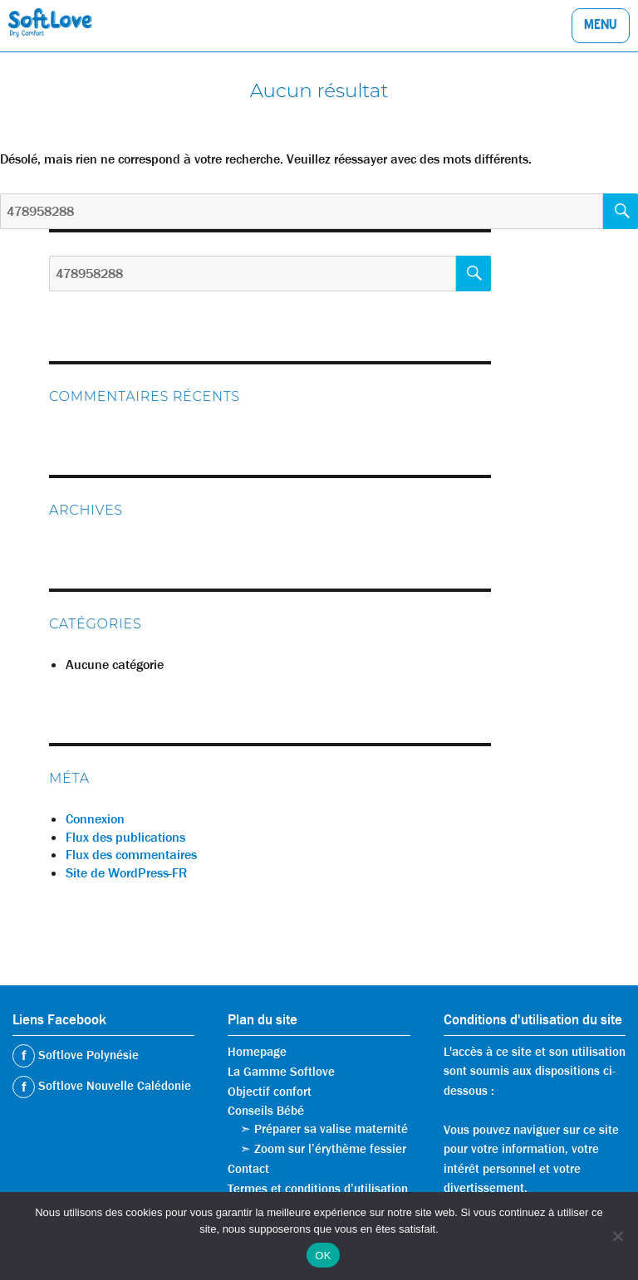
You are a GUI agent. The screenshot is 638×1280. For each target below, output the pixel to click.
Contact (248, 1168)
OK (323, 1255)
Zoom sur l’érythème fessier (330, 1149)
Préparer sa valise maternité (331, 1129)
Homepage (257, 1051)
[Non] (617, 1236)
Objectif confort (270, 1091)
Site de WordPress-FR (126, 873)
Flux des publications (125, 837)
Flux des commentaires (131, 854)
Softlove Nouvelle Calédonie (113, 1085)
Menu (600, 26)
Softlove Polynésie (87, 1055)
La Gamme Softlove (281, 1071)
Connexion (95, 819)
